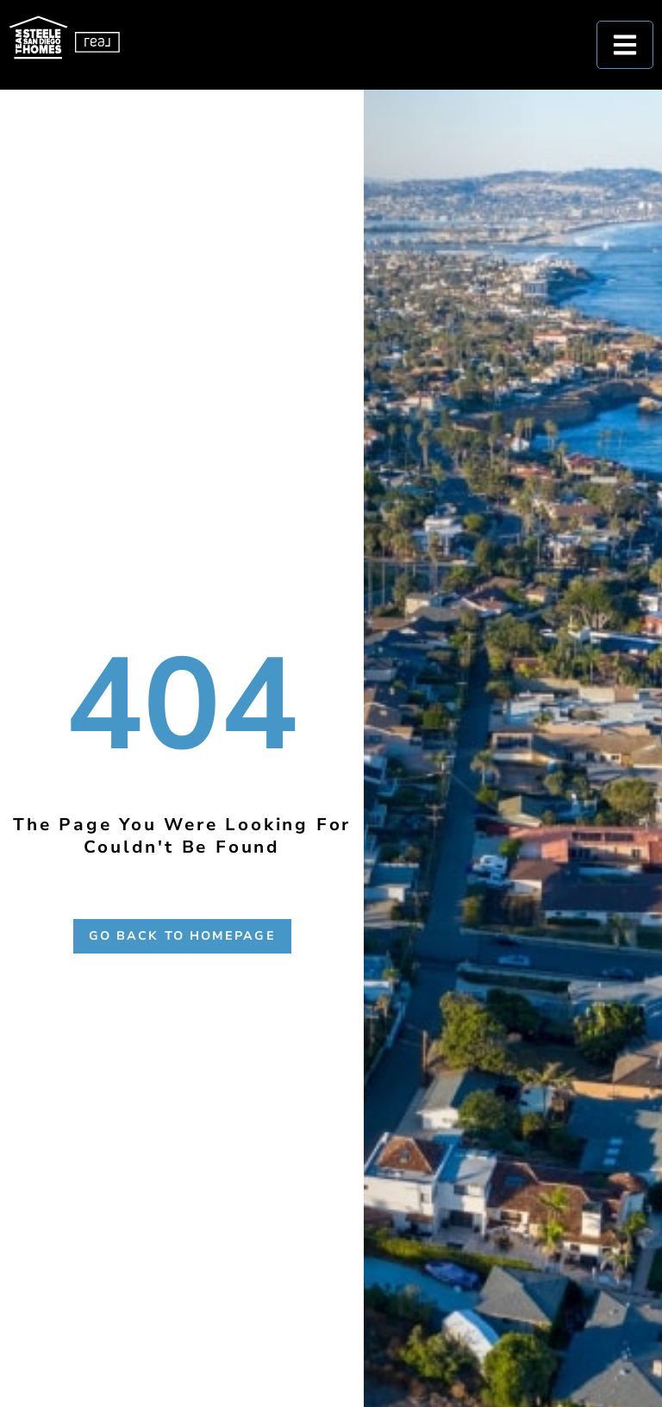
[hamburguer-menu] (624, 45)
